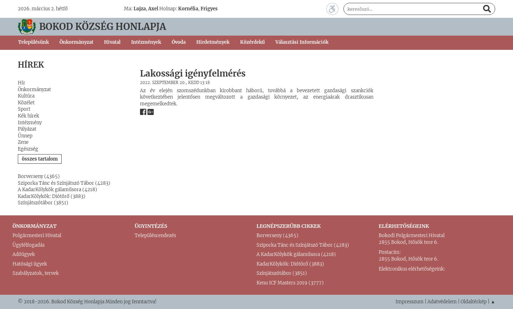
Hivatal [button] (112, 42)
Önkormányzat (34, 90)
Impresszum (409, 302)
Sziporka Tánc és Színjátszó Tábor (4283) (64, 183)
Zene (23, 142)
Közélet (26, 103)
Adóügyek (23, 254)
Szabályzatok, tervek (35, 273)
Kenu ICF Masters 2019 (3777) (290, 283)
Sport (24, 109)
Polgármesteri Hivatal (36, 235)
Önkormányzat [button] (76, 42)
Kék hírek (28, 116)
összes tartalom (40, 159)
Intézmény (30, 123)
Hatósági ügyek (29, 264)
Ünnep (25, 136)
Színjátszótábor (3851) (43, 203)
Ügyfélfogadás (28, 245)
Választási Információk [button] (301, 42)
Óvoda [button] (179, 42)
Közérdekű (252, 42)
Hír (21, 83)
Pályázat (27, 129)
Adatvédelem (442, 302)
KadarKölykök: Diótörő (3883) (52, 196)
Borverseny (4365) (39, 176)
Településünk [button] (33, 42)
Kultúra (26, 96)
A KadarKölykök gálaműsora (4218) (57, 190)
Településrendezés (155, 235)
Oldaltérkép (474, 302)
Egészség (28, 149)
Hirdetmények (212, 42)
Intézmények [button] (146, 42)
